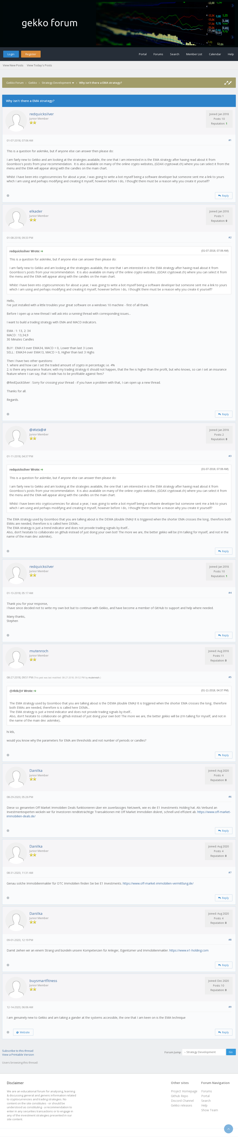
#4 (230, 592)
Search (174, 54)
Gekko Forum (15, 83)
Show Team (209, 1110)
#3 (230, 456)
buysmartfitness (43, 980)
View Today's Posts (39, 65)
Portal (143, 54)
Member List (194, 54)
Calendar (215, 54)
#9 (230, 1006)
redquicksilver (41, 113)
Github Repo (179, 1096)
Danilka (36, 770)
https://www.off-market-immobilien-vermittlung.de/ (158, 883)
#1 (230, 140)
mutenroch (38, 650)
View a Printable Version (18, 1054)
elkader (35, 211)
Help (231, 54)
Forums (158, 54)
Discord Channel (182, 1101)
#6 (230, 796)
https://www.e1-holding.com (189, 950)
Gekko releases (181, 1105)
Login (11, 54)
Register (30, 54)
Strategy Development (56, 83)
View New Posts (13, 65)
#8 (230, 939)
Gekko (32, 83)
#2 (230, 237)
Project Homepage (184, 1091)
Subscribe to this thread (17, 1051)
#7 (230, 872)
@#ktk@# (37, 429)
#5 (230, 677)
